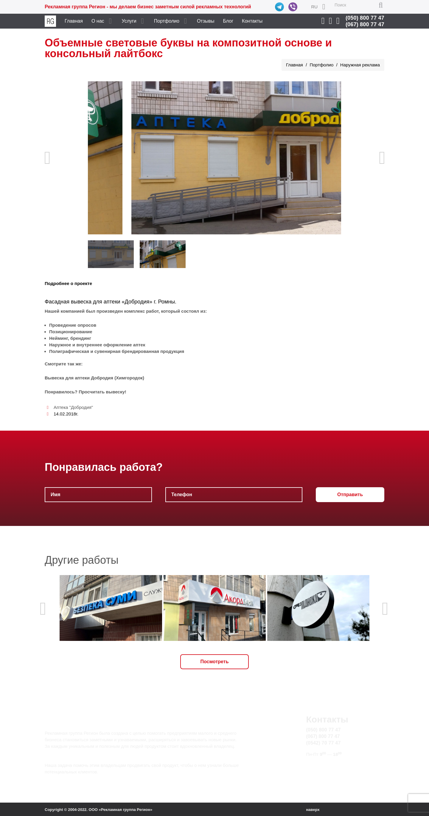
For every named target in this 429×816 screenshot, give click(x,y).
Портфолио (166, 21)
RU (314, 6)
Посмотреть (214, 661)
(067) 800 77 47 (365, 24)
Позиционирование (70, 331)
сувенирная (107, 351)
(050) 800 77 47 (365, 18)
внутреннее (89, 344)
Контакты (252, 21)
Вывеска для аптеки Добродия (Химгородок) (94, 377)
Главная (74, 21)
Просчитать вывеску (102, 391)
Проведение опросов (72, 325)
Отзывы (205, 21)
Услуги (129, 21)
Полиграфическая (69, 351)
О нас (97, 21)
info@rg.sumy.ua (324, 765)
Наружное (60, 344)
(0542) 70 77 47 (323, 742)
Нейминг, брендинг (70, 338)
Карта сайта (319, 772)
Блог (228, 21)
